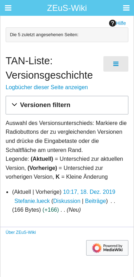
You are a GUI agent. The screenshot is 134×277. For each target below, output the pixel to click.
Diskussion (66, 201)
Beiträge (95, 201)
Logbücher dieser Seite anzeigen (47, 87)
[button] (67, 105)
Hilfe (117, 23)
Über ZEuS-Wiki (21, 232)
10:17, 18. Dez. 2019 (89, 192)
